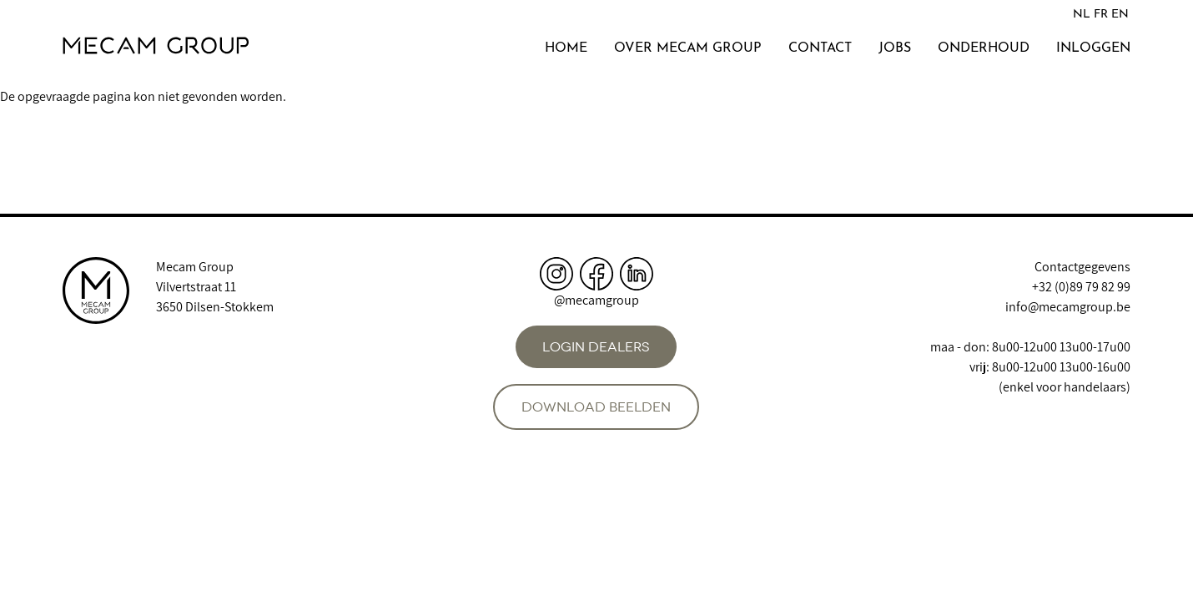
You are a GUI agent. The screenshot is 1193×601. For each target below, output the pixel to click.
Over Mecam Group (688, 48)
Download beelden (596, 407)
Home (566, 48)
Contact (820, 48)
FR (1101, 14)
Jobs (894, 48)
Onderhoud (983, 48)
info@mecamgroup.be (1067, 307)
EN (1120, 14)
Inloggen (1093, 48)
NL (1081, 14)
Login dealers (596, 347)
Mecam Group (195, 266)
